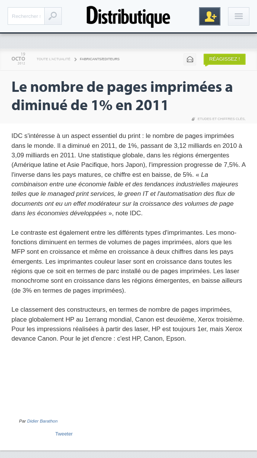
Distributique (128, 16)
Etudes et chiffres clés (221, 119)
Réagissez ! (224, 59)
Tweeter (64, 434)
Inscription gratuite (209, 16)
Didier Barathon (42, 421)
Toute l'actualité (54, 59)
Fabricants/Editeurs (100, 59)
